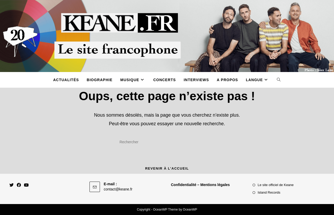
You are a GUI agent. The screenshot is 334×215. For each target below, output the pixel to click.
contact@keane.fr (118, 189)
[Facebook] (19, 185)
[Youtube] (26, 185)
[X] (11, 185)
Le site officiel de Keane (276, 185)
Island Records (269, 192)
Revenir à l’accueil (167, 168)
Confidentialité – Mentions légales (200, 185)
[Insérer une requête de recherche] (167, 142)
